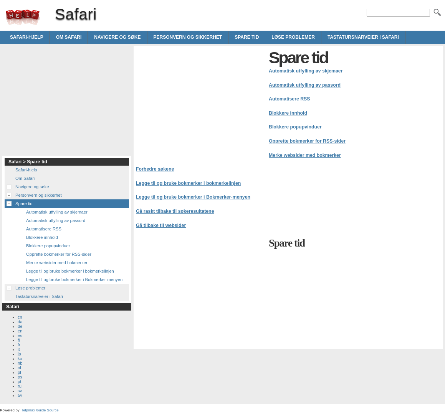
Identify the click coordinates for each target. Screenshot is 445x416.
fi (19, 340)
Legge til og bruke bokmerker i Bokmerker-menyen (193, 197)
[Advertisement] (200, 102)
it (19, 349)
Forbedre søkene (155, 169)
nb (20, 363)
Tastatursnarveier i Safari (363, 37)
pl (19, 372)
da (20, 321)
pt (19, 381)
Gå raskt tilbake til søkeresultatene (175, 211)
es (20, 335)
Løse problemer (293, 37)
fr (19, 344)
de (20, 326)
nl (19, 367)
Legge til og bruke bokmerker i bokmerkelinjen (188, 183)
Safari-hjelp (26, 37)
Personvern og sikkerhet (188, 37)
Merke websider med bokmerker (305, 155)
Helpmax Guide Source (39, 410)
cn (20, 317)
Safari (23, 17)
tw (20, 395)
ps (20, 377)
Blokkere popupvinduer (295, 127)
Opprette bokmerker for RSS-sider (307, 141)
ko (20, 358)
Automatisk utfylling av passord (305, 85)
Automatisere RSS (289, 99)
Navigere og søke (117, 37)
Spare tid (247, 37)
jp (19, 354)
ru (20, 386)
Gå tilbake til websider (161, 225)
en (20, 331)
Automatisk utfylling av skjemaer (306, 71)
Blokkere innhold (288, 113)
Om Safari (69, 37)
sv (20, 390)
